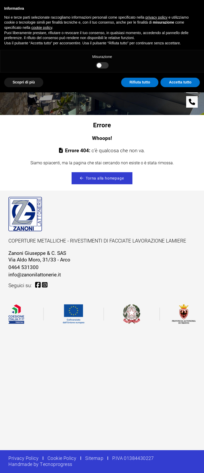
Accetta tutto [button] (180, 82)
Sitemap (94, 458)
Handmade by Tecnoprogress (40, 464)
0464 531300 (23, 267)
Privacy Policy (23, 458)
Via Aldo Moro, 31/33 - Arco (39, 259)
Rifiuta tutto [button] (140, 82)
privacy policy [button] (157, 17)
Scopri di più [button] (24, 82)
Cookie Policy (61, 458)
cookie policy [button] (41, 27)
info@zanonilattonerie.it (34, 274)
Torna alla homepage (102, 178)
